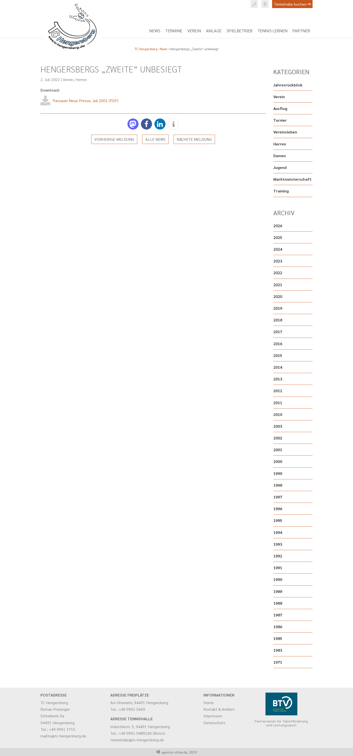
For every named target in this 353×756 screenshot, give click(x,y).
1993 (277, 544)
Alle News (155, 139)
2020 (277, 296)
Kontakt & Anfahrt (219, 709)
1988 (277, 603)
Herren (81, 79)
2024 (277, 249)
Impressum (212, 715)
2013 (277, 378)
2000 (277, 461)
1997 (277, 496)
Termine (173, 30)
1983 (277, 650)
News (154, 30)
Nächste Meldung (194, 139)
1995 (277, 520)
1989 (277, 591)
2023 (277, 260)
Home (208, 702)
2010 (277, 414)
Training (281, 190)
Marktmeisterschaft (292, 179)
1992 (277, 555)
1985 (277, 638)
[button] (133, 124)
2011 (277, 402)
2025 (277, 237)
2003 (277, 426)
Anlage (214, 30)
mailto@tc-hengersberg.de (63, 735)
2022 (277, 272)
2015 (277, 355)
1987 (277, 614)
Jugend (280, 167)
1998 (277, 485)
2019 (277, 308)
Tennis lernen (272, 30)
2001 (277, 449)
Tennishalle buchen (292, 4)
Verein (194, 30)
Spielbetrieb (239, 30)
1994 (277, 532)
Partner (301, 30)
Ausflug (280, 108)
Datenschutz (214, 722)
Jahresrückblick (288, 84)
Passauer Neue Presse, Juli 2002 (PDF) (85, 100)
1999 (277, 473)
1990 (277, 579)
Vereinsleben (285, 131)
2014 (277, 367)
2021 (277, 284)
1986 (277, 626)
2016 (277, 343)
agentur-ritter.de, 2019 (178, 752)
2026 (277, 225)
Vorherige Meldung (114, 139)
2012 (277, 390)
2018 (277, 319)
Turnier (280, 120)
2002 (277, 437)
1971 (277, 662)
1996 (277, 508)
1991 (277, 567)
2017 (277, 331)
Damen (279, 155)
